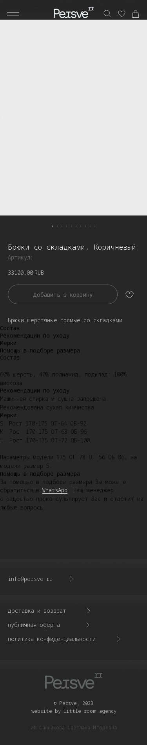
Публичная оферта (34, 624)
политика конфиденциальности (52, 639)
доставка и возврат (37, 610)
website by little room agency (73, 711)
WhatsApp (54, 490)
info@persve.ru (30, 578)
